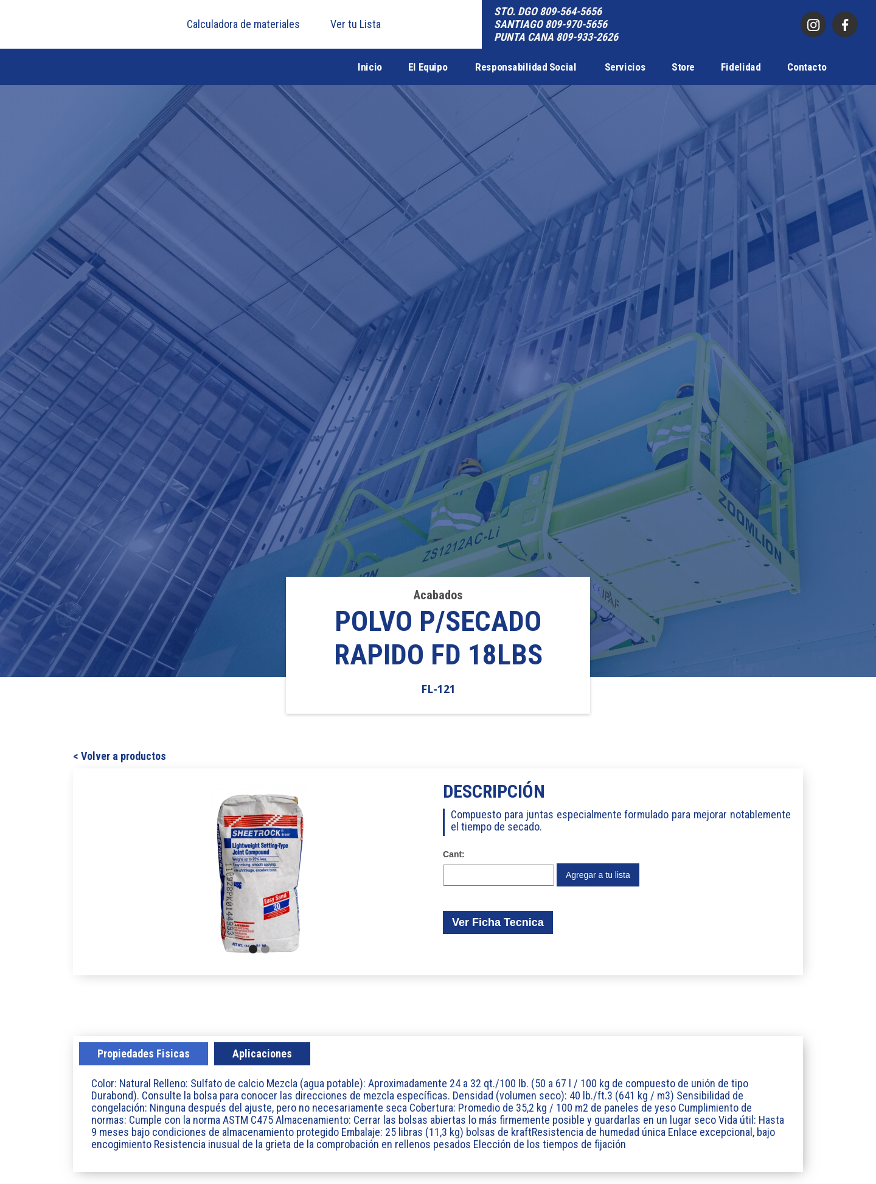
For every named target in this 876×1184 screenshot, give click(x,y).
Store (683, 67)
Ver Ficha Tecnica (498, 922)
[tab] (143, 1053)
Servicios (625, 67)
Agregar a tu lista (598, 875)
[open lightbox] (259, 872)
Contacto (807, 67)
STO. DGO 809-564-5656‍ (548, 11)
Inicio (370, 67)
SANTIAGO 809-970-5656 (550, 24)
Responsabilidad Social (525, 67)
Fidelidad (741, 67)
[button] (192, 872)
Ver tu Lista (355, 24)
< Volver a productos (119, 756)
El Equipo (428, 67)
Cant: (454, 854)
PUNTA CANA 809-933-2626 (556, 36)
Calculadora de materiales (243, 24)
